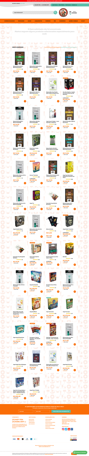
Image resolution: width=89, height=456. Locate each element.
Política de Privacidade (50, 425)
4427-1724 (37, 4)
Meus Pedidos (61, 4)
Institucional (32, 417)
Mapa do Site (47, 420)
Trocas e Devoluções (49, 428)
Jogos (29, 21)
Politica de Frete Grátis (50, 422)
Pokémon (47, 21)
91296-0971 (46, 4)
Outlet (83, 21)
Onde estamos (32, 422)
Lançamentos (38, 21)
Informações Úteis (50, 417)
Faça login (22, 3)
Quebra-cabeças (73, 21)
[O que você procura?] (55, 12)
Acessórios (62, 21)
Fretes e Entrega (48, 423)
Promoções (21, 21)
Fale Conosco (68, 4)
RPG (55, 21)
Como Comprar (48, 419)
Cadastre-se (74, 4)
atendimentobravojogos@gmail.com (19, 424)
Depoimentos (31, 420)
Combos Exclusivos (9, 21)
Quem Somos (55, 4)
